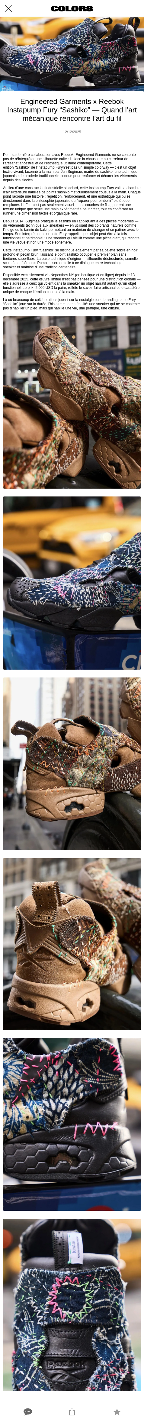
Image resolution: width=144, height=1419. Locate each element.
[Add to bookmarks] (117, 1411)
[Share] (72, 1411)
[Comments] (27, 1411)
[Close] (8, 8)
